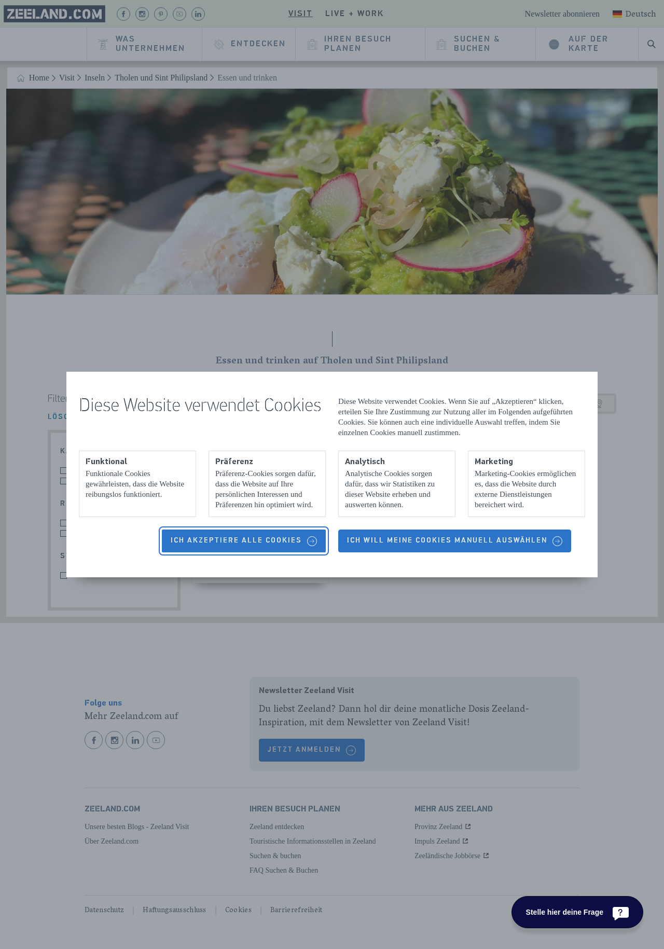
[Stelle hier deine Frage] (577, 912)
